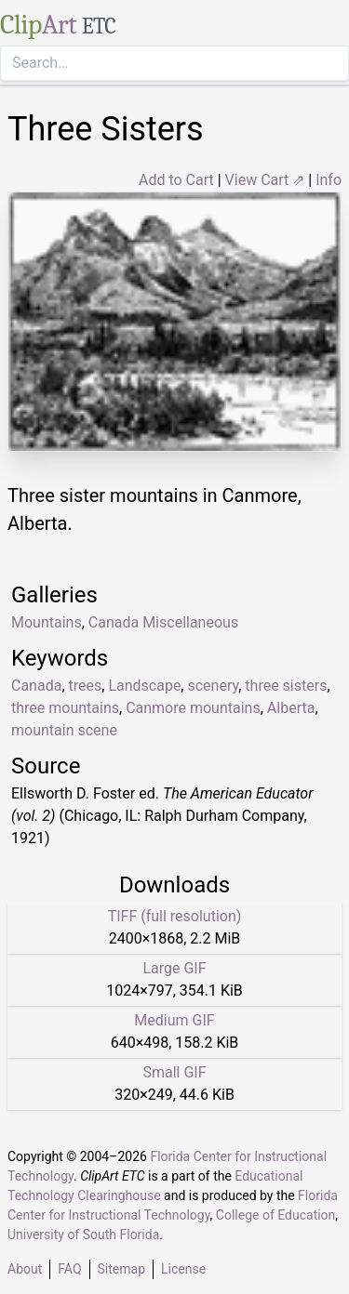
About (24, 1268)
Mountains (46, 622)
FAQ (69, 1268)
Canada (36, 685)
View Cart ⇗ (265, 180)
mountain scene (64, 730)
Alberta (291, 708)
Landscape (144, 685)
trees (85, 685)
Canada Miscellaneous (163, 622)
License (183, 1268)
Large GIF (174, 968)
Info (328, 180)
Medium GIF (174, 1020)
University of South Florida (83, 1234)
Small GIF (174, 1072)
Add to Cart (176, 180)
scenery (212, 685)
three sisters (286, 685)
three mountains (65, 708)
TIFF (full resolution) (175, 916)
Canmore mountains (193, 708)
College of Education (276, 1215)
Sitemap (121, 1268)
